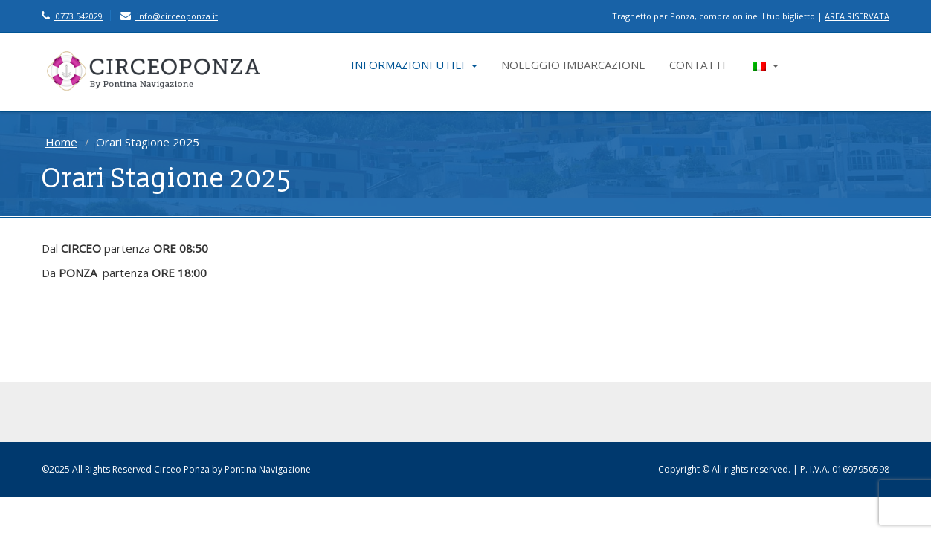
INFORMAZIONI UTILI (414, 64)
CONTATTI (697, 64)
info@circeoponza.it (169, 16)
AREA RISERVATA (857, 16)
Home (61, 141)
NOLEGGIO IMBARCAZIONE (573, 64)
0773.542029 (72, 16)
